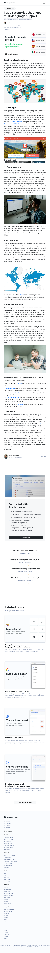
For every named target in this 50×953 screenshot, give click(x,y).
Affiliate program (8, 893)
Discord (7, 825)
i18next (6, 932)
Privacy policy (7, 891)
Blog (5, 873)
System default (9, 831)
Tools (5, 875)
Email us (7, 827)
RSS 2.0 (29, 947)
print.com (21, 404)
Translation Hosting (9, 845)
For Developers (8, 863)
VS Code (6, 936)
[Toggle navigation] (44, 2)
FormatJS (40, 423)
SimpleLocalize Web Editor (12, 124)
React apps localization (10, 859)
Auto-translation (8, 839)
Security (6, 899)
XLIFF (5, 928)
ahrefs (22, 295)
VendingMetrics (10, 388)
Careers (6, 901)
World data (7, 879)
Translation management (11, 861)
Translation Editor (8, 837)
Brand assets (7, 889)
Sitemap (40, 947)
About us (6, 887)
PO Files (6, 915)
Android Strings (8, 911)
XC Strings (6, 913)
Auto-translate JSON (9, 855)
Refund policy (7, 897)
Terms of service (8, 895)
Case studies (7, 881)
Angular (6, 919)
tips (5, 19)
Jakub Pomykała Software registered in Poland (20, 945)
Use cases (6, 867)
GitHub (7, 821)
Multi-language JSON (9, 909)
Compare (6, 877)
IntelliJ (5, 938)
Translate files (7, 857)
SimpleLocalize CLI (16, 122)
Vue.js (5, 926)
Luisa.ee (19, 383)
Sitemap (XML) (34, 947)
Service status (7, 903)
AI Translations (8, 843)
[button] (25, 637)
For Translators (8, 865)
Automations (7, 841)
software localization (13, 19)
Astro (5, 924)
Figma (5, 930)
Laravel (6, 917)
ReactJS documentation (12, 397)
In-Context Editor (8, 847)
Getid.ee (18, 393)
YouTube (7, 823)
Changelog (7, 849)
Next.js (5, 922)
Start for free (26, 538)
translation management (25, 19)
